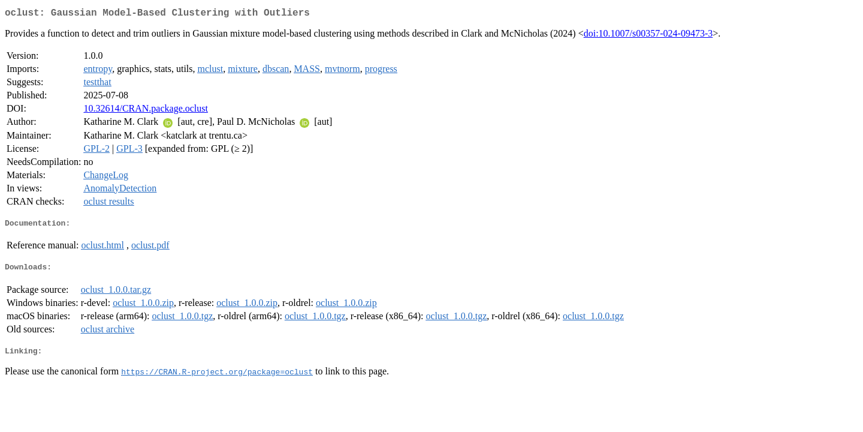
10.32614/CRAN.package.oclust (145, 111)
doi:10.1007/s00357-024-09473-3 (648, 36)
